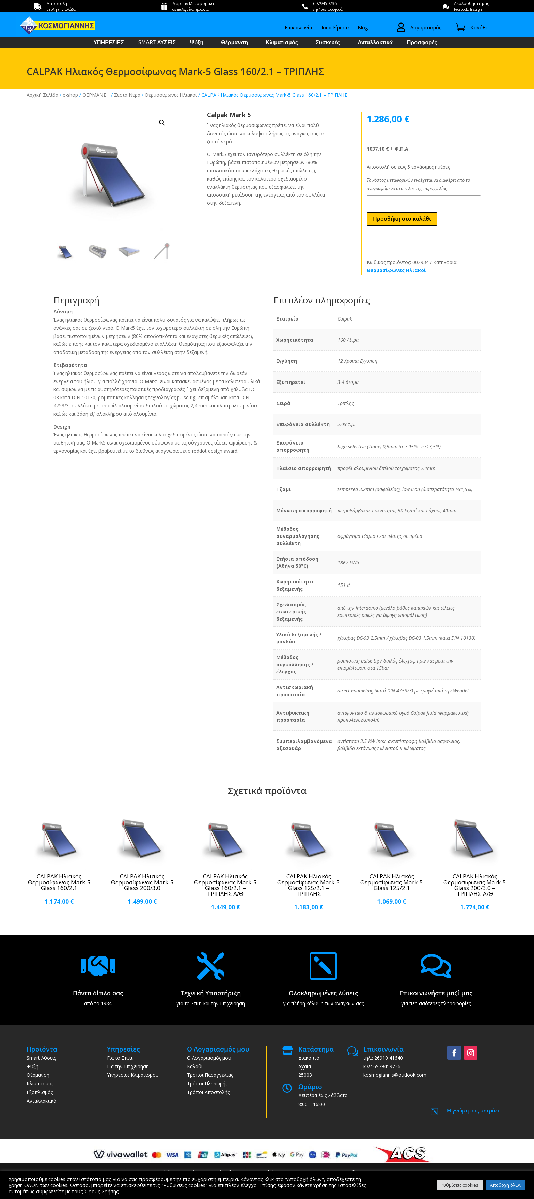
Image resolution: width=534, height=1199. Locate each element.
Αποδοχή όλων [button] (505, 1185)
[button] (162, 122)
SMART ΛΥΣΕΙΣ (157, 43)
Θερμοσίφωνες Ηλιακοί (171, 95)
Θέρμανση (234, 43)
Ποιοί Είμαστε (334, 28)
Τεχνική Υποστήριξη (211, 993)
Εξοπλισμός (40, 1092)
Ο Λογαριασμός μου (209, 1058)
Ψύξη (196, 43)
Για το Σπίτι (119, 1058)
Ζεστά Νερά (127, 95)
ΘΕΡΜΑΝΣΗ (96, 95)
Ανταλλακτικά (375, 43)
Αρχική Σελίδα (42, 95)
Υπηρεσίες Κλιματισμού (133, 1075)
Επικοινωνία (298, 28)
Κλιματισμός (282, 43)
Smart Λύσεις (41, 1058)
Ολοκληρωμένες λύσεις (323, 993)
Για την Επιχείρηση (128, 1066)
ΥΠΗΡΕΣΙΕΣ (108, 43)
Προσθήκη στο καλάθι (402, 218)
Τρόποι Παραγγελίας (210, 1075)
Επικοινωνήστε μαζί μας (435, 993)
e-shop (70, 95)
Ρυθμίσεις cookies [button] (459, 1185)
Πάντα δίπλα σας (98, 993)
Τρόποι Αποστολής (208, 1092)
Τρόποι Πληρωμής (207, 1083)
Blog (363, 28)
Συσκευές (328, 43)
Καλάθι (195, 1066)
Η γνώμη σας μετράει (473, 1110)
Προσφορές (422, 43)
